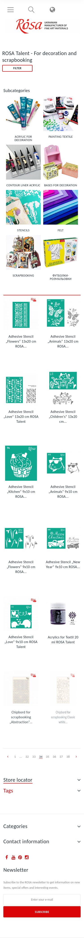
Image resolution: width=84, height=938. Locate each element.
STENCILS (23, 230)
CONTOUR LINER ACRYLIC (23, 185)
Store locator (17, 780)
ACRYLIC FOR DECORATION (23, 138)
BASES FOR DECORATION (60, 185)
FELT (61, 230)
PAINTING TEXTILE (61, 137)
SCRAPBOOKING (23, 275)
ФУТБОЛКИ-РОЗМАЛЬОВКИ (61, 277)
